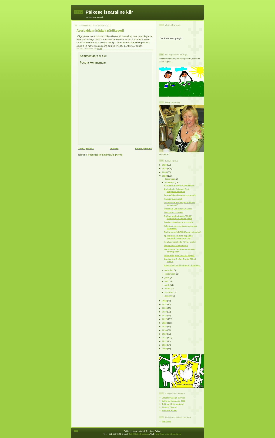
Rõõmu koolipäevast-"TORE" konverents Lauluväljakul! (178, 217)
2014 (164, 330)
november (170, 182)
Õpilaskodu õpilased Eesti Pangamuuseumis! (176, 190)
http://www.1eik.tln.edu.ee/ (168, 434)
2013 (164, 334)
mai (167, 281)
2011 (164, 341)
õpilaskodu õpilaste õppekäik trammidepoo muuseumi (178, 237)
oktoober (169, 270)
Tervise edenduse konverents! (178, 222)
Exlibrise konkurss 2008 (173, 401)
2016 (164, 323)
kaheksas (166, 421)
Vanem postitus (143, 148)
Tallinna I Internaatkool (173, 404)
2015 (164, 326)
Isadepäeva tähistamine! (176, 245)
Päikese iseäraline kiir (109, 12)
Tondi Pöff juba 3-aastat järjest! (179, 255)
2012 (164, 337)
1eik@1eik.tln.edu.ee (139, 434)
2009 (164, 348)
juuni (167, 277)
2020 (164, 308)
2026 (164, 165)
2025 (164, 168)
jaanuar (168, 296)
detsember (170, 179)
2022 (164, 300)
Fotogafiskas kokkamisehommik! (180, 195)
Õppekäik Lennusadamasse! (178, 209)
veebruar (169, 292)
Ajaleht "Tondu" (169, 407)
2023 (164, 176)
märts (168, 288)
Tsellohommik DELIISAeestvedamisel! (182, 232)
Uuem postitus (86, 148)
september (170, 274)
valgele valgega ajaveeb (173, 398)
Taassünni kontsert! (173, 212)
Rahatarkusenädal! (173, 199)
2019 (164, 312)
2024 (164, 172)
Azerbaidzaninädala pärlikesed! (179, 185)
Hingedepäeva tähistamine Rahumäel (182, 265)
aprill (167, 285)
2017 (164, 319)
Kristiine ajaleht (169, 410)
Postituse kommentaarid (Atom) (105, 154)
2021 (164, 304)
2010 (164, 345)
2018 (164, 315)
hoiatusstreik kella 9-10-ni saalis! (180, 242)
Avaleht (114, 148)
